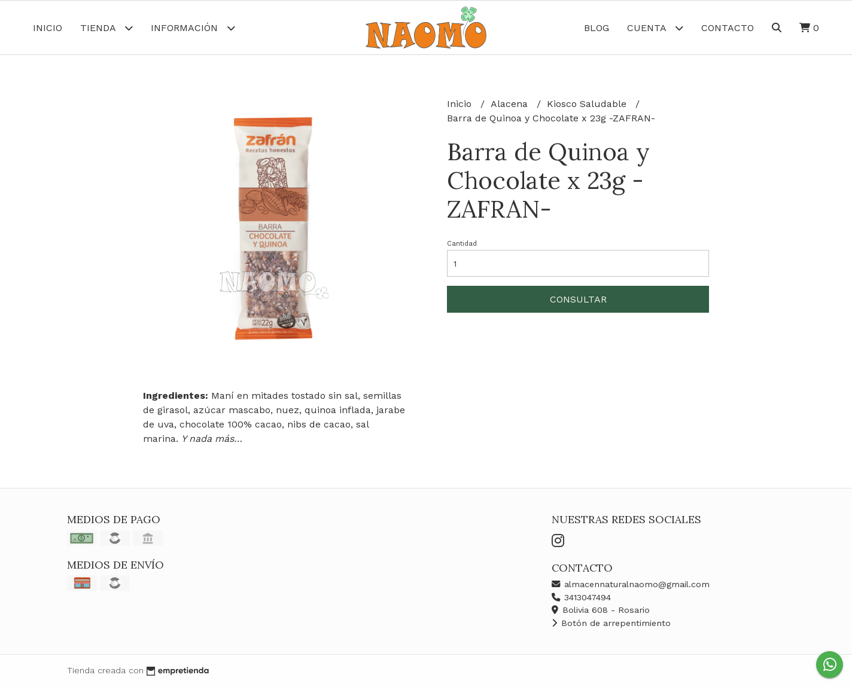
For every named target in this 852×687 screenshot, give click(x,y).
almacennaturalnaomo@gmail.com (631, 584)
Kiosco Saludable (588, 103)
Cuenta (655, 28)
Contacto (727, 27)
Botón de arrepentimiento (611, 623)
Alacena (511, 103)
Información (193, 28)
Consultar (578, 299)
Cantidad (462, 244)
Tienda (106, 28)
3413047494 (581, 597)
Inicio (47, 27)
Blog (596, 27)
